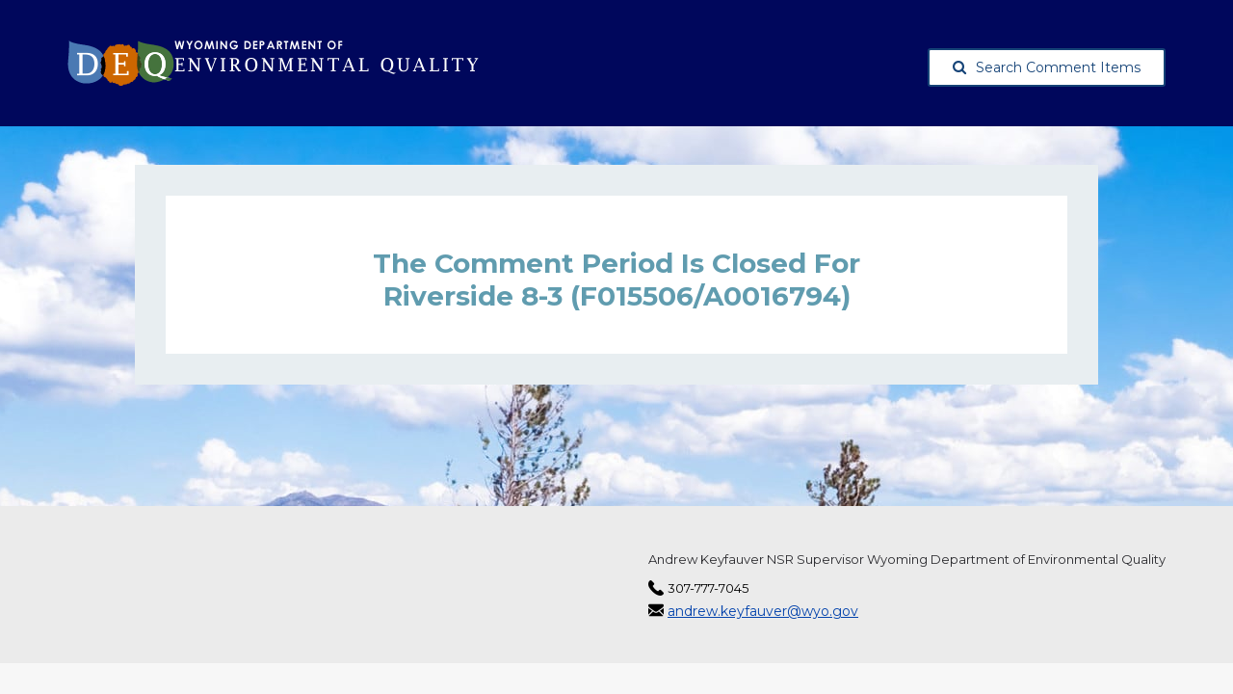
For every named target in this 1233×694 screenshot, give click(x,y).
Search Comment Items (1047, 67)
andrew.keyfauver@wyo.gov (763, 611)
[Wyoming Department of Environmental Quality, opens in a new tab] (273, 63)
